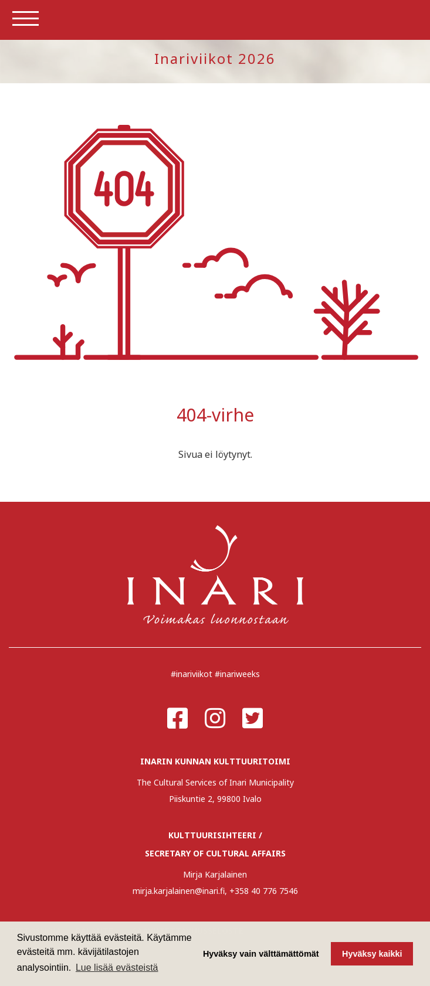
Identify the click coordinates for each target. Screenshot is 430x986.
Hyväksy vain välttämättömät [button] (261, 953)
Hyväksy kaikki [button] (372, 953)
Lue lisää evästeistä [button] (117, 968)
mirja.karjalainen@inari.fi (179, 890)
